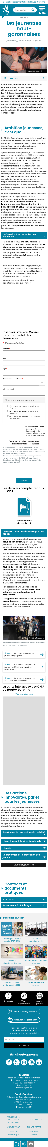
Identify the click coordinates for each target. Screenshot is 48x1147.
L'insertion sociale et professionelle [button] (21, 841)
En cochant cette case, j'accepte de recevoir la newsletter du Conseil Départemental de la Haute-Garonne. (34, 431)
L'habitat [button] (7, 848)
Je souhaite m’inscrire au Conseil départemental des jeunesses (24, 442)
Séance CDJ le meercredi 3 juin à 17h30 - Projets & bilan (23, 417)
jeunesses (11, 40)
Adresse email (9, 389)
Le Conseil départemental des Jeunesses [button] (19, 235)
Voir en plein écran (24, 694)
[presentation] (22, 470)
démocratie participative (29, 40)
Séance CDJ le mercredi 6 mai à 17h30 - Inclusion (23, 412)
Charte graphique (13, 1133)
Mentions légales (33, 1133)
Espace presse (34, 1127)
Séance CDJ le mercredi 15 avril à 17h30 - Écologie (23, 407)
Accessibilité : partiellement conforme (13, 1119)
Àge (5, 369)
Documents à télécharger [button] (17, 905)
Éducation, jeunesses (24, 864)
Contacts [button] (8, 899)
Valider (24, 480)
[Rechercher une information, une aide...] (25, 9)
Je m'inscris (24, 1045)
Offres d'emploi (34, 1119)
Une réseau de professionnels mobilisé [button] (23, 832)
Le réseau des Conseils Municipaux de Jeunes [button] (23, 532)
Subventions (13, 1127)
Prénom (6, 349)
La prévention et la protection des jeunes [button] (21, 856)
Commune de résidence (13, 379)
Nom (5, 359)
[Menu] (42, 10)
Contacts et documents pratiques (15, 888)
